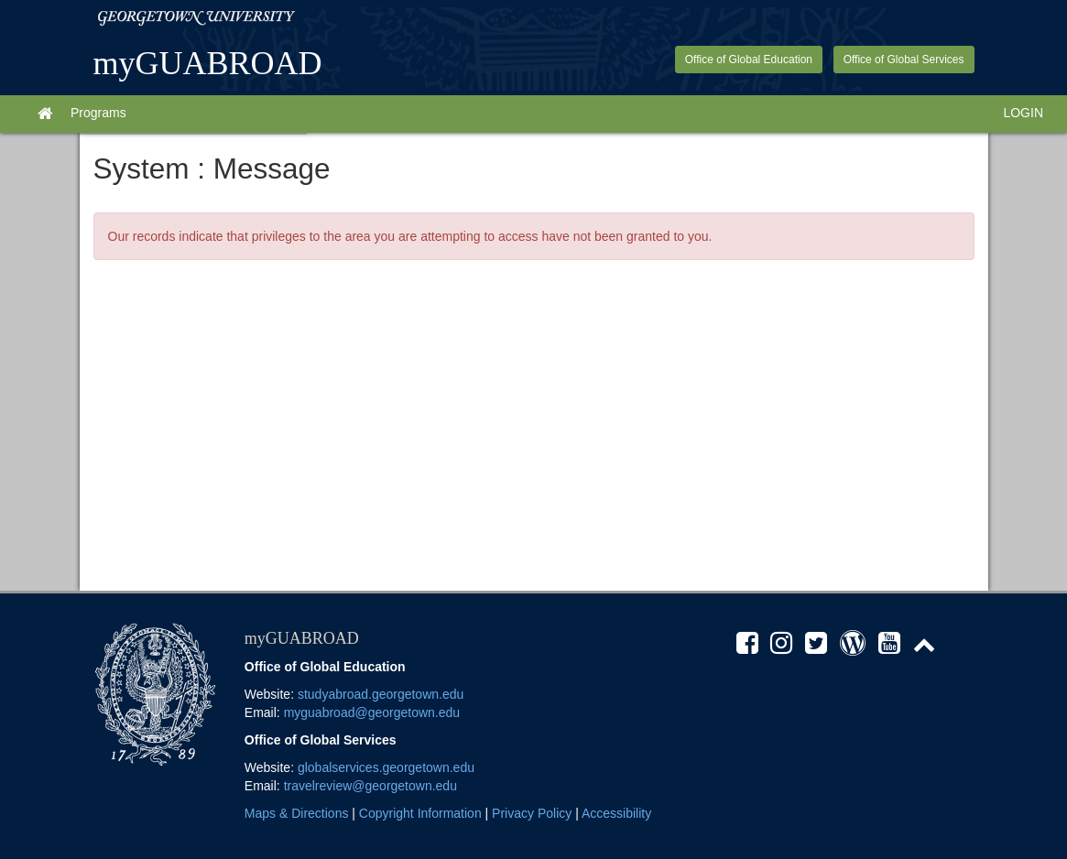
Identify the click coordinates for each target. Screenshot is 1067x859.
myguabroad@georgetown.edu (372, 712)
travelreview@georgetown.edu (370, 785)
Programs (98, 112)
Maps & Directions (297, 813)
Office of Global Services (904, 59)
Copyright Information (420, 813)
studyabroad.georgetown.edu (380, 694)
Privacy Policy (532, 813)
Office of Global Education (748, 59)
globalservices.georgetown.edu (386, 767)
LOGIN (1023, 112)
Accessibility (616, 813)
